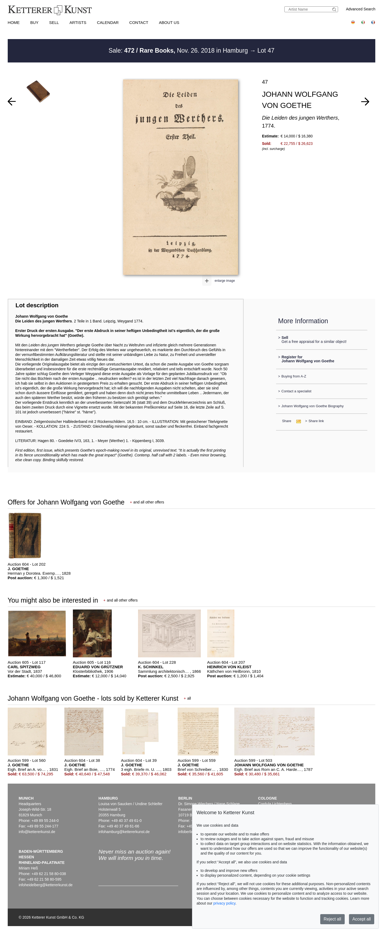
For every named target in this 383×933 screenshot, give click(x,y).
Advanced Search (361, 9)
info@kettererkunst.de (37, 832)
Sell (54, 22)
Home (14, 22)
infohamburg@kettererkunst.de (123, 832)
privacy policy (224, 903)
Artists (77, 22)
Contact (138, 22)
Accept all (361, 919)
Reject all (332, 919)
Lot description (37, 305)
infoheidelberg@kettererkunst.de (46, 885)
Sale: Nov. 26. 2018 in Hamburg (179, 50)
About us (169, 22)
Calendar (108, 22)
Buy (34, 22)
